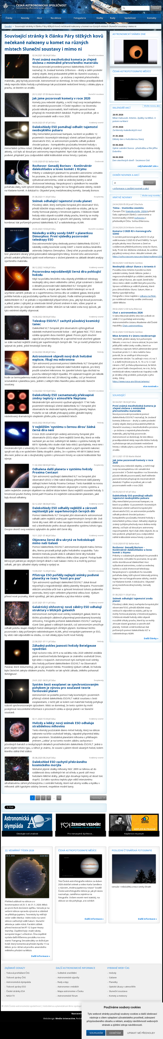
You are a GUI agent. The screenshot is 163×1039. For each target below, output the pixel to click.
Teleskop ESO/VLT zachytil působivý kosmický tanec (66, 322)
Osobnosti (99, 161)
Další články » (151, 638)
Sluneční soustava (96, 55)
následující (97, 797)
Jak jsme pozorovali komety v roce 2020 (61, 98)
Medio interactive (65, 1018)
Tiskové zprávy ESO (16, 986)
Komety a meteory (118, 995)
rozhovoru (139, 217)
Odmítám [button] (115, 1032)
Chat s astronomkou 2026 (128, 312)
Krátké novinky (122, 197)
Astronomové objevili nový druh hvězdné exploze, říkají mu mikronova (62, 357)
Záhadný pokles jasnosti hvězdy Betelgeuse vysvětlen (64, 647)
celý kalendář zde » (148, 166)
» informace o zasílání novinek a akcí (131, 188)
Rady (112, 17)
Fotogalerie (80, 17)
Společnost (130, 17)
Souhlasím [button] (96, 1032)
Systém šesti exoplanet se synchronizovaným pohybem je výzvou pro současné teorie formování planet (65, 687)
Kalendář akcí (121, 107)
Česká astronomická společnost (25, 1006)
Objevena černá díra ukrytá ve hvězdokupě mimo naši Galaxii (63, 541)
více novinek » (150, 386)
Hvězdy (100, 352)
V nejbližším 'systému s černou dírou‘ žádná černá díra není (63, 428)
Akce (39, 17)
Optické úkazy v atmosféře (122, 986)
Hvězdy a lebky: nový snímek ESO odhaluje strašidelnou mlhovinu (63, 724)
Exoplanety (99, 196)
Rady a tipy (63, 982)
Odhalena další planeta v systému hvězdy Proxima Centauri (62, 470)
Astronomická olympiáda (18, 982)
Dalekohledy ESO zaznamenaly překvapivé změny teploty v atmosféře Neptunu (63, 396)
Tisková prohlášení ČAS (18, 972)
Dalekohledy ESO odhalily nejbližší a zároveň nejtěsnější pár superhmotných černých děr (64, 509)
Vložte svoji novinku (151, 195)
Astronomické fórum (68, 995)
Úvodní (8, 26)
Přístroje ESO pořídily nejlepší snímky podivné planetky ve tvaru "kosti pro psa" (65, 576)
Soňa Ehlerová (135, 309)
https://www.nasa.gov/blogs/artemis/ (131, 381)
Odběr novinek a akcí (126, 174)
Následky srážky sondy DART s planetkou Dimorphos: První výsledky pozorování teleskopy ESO (62, 236)
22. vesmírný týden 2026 (19, 850)
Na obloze (56, 17)
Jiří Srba (51, 55)
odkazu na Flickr (148, 296)
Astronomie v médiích (68, 986)
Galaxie (113, 977)
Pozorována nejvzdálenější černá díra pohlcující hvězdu (66, 273)
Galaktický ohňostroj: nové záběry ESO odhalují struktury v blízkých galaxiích (67, 608)
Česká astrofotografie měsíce (132, 71)
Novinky (25, 17)
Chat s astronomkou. (132, 325)
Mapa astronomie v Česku (71, 991)
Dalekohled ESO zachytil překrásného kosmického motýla (59, 763)
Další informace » (40, 956)
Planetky (113, 982)
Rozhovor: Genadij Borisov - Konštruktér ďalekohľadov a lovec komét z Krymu (62, 167)
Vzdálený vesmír (96, 122)
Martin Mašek (54, 94)
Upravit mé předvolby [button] (141, 1032)
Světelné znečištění (67, 972)
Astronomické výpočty (68, 977)
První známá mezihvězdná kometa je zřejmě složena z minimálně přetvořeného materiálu (65, 61)
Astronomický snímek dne (129, 34)
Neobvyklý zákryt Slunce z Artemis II (134, 266)
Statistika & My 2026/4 (137, 211)
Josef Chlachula (136, 204)
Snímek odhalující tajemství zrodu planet (62, 201)
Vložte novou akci (152, 105)
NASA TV (10, 995)
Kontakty (151, 17)
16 (59, 797)
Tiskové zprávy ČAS (16, 977)
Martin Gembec (136, 227)
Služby (99, 17)
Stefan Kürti (53, 161)
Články (9, 17)
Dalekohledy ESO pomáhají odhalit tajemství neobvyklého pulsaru (65, 128)
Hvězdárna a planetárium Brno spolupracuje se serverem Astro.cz (75, 1006)
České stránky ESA (15, 991)
